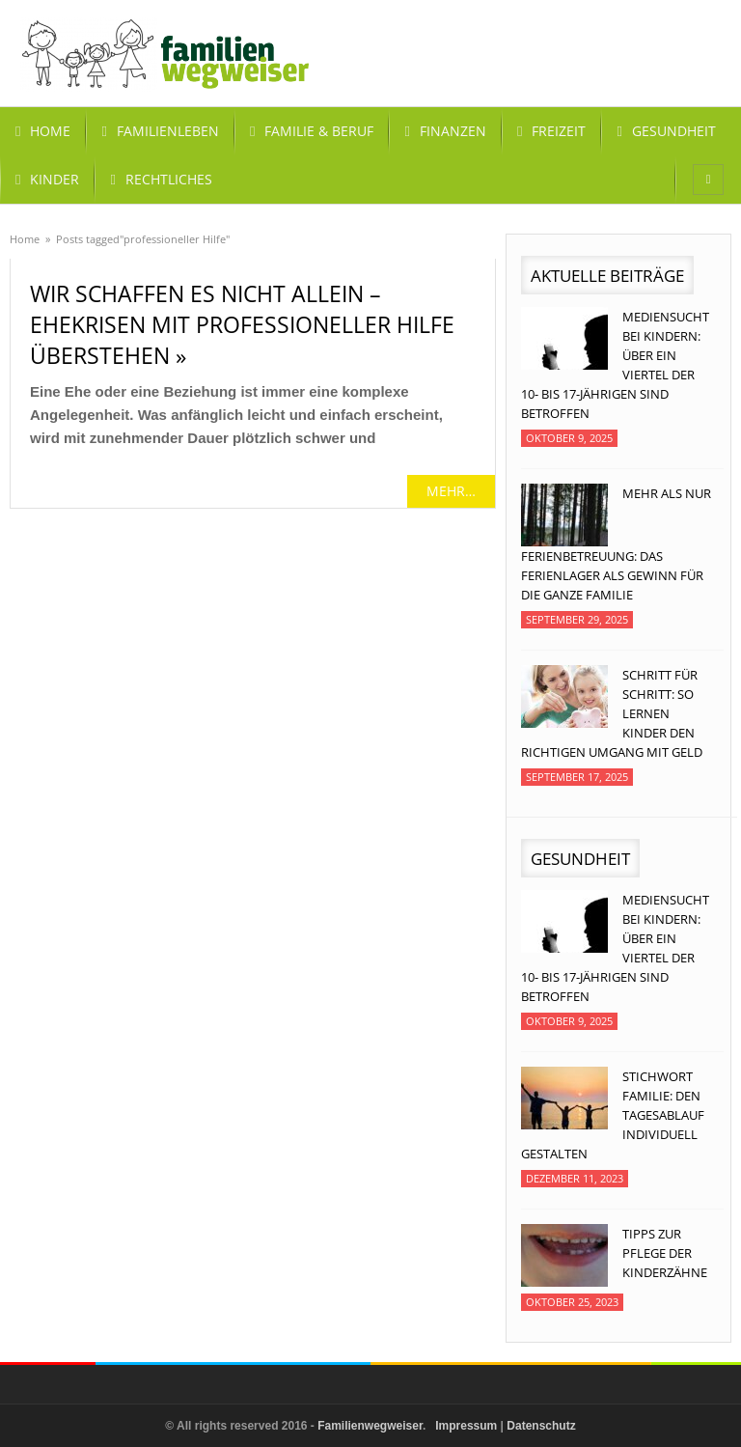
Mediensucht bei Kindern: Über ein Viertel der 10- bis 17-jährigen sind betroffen (615, 365)
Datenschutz (541, 1426)
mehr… (451, 491)
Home (25, 239)
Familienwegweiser (370, 1426)
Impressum (466, 1426)
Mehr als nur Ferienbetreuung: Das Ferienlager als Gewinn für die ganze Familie (616, 544)
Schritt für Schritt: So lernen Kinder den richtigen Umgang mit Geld (611, 713)
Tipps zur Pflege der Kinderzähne (664, 1253)
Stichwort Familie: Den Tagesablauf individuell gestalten (612, 1115)
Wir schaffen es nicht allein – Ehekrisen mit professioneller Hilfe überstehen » (242, 324)
